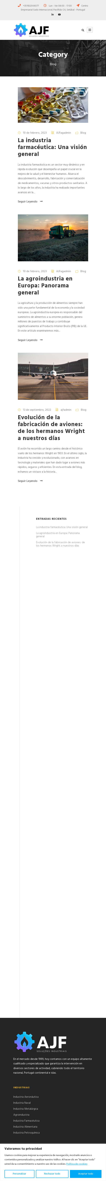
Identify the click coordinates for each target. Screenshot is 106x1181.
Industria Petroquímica (26, 1052)
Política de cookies (76, 1164)
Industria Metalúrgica (25, 1028)
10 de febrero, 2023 (35, 133)
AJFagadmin (63, 133)
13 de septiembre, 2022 (37, 410)
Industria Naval (22, 1022)
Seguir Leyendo (30, 201)
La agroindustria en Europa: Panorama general (45, 286)
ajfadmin (66, 410)
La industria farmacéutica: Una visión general (52, 147)
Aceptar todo (85, 1174)
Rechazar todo (52, 1174)
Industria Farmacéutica (26, 1040)
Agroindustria (21, 1034)
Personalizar (19, 1174)
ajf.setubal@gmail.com (32, 1143)
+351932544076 (28, 1134)
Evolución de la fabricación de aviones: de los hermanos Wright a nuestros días (51, 428)
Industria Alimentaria (25, 1046)
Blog (83, 133)
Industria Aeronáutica (26, 1016)
